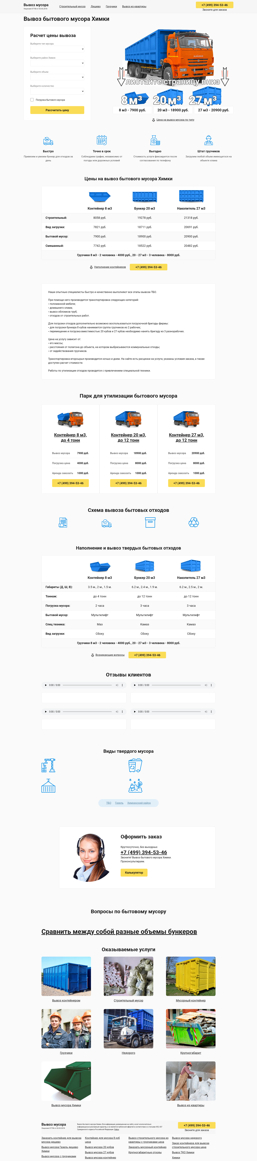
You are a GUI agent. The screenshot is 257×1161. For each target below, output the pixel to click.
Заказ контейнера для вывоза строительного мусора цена (190, 1145)
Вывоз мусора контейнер (100, 1157)
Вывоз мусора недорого (187, 1138)
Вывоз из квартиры (134, 6)
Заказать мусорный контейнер (147, 1147)
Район (116, 1129)
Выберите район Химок (43, 57)
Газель (119, 803)
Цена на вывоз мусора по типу (175, 119)
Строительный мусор (72, 6)
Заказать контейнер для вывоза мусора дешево (61, 1139)
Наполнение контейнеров (110, 267)
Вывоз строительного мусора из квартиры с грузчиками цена (148, 1139)
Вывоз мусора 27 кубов (99, 1152)
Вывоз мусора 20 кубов (99, 1147)
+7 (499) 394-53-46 (215, 5)
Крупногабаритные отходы (145, 1152)
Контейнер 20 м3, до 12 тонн (128, 437)
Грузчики (111, 6)
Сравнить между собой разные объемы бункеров (119, 931)
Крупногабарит (190, 1053)
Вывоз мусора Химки (66, 1105)
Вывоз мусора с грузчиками (58, 1156)
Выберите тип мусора (42, 43)
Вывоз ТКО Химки (183, 1152)
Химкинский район (139, 803)
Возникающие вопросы (110, 654)
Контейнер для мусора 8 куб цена (102, 1139)
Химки (176, 1157)
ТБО (108, 803)
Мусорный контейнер (191, 1000)
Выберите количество (42, 86)
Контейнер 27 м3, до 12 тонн (186, 437)
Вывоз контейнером (66, 1000)
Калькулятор (134, 872)
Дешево (96, 6)
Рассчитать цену (57, 110)
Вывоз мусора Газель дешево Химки (59, 1149)
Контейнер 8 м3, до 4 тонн (70, 437)
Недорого (128, 1053)
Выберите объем (39, 72)
